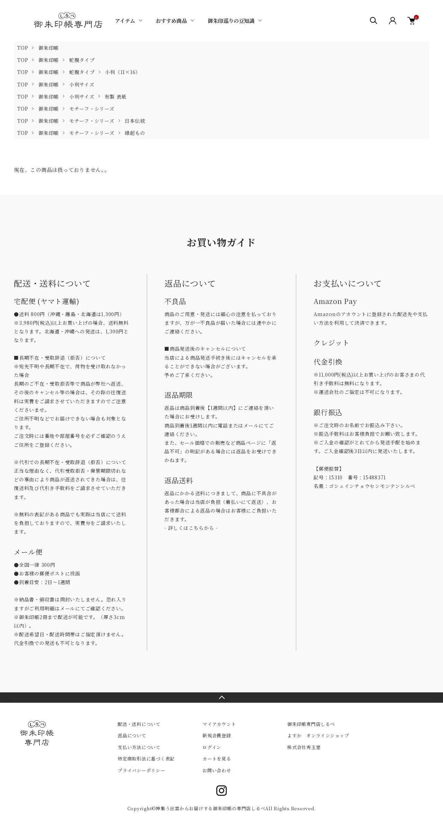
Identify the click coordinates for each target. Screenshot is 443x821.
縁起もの (135, 132)
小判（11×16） (123, 71)
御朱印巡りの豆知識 (231, 20)
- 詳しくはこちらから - (191, 527)
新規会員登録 (216, 735)
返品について (132, 735)
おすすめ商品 (171, 20)
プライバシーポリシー (141, 770)
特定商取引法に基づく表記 (146, 758)
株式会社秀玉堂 (303, 747)
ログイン (211, 747)
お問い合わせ (216, 770)
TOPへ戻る (221, 697)
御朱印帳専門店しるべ (311, 724)
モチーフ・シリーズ (92, 108)
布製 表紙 (116, 96)
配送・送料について (139, 724)
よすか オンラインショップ (318, 735)
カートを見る (216, 758)
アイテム (125, 20)
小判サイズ (81, 84)
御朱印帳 (48, 47)
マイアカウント (219, 724)
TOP (22, 47)
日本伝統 (135, 120)
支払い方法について (139, 747)
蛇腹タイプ (82, 59)
